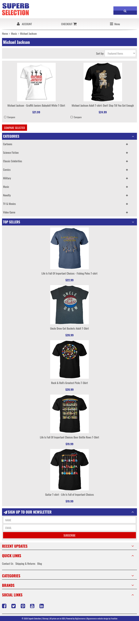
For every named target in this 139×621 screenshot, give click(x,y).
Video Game (9, 212)
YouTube (32, 606)
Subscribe (69, 535)
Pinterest (23, 606)
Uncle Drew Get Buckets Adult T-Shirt (69, 328)
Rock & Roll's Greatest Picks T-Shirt (69, 383)
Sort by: (100, 53)
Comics (7, 169)
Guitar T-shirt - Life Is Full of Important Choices (69, 494)
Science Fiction (10, 152)
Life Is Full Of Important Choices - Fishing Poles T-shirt (69, 273)
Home (5, 33)
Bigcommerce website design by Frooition (102, 618)
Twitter (14, 606)
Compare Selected (14, 127)
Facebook (4, 606)
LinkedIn (42, 606)
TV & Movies (9, 203)
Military (7, 178)
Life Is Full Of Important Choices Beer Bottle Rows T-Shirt (69, 437)
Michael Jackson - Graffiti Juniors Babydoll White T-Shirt (36, 105)
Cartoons (7, 144)
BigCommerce (80, 618)
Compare (11, 117)
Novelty (7, 195)
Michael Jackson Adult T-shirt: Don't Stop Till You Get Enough (103, 105)
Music (14, 33)
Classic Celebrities (12, 161)
